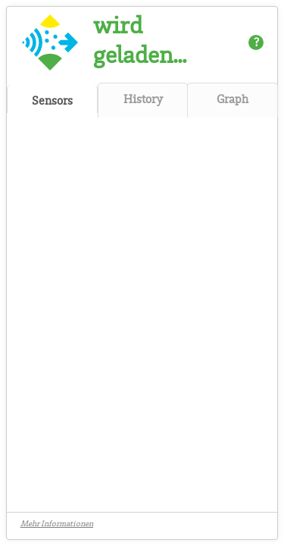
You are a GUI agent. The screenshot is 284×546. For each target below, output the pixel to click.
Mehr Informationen (56, 525)
